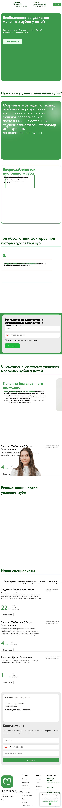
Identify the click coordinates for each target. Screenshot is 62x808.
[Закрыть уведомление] (59, 793)
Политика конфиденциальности (7, 795)
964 (17, 6)
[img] (6, 4)
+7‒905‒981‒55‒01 (39, 6)
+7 (14, 6)
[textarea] (31, 753)
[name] (32, 328)
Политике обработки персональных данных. (50, 801)
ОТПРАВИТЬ (31, 760)
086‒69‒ (22, 6)
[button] (12, 41)
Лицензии (4, 800)
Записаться (12, 346)
